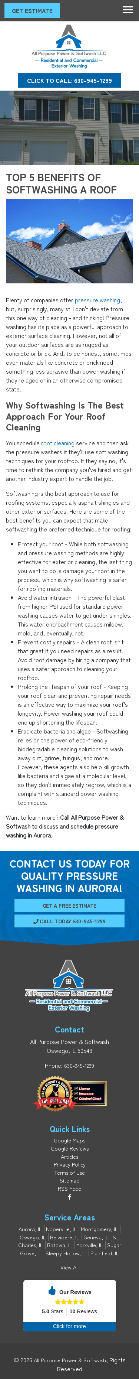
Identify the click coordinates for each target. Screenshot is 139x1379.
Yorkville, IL (89, 1245)
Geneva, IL (96, 1237)
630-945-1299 (79, 1065)
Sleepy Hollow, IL (66, 1253)
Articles (69, 1156)
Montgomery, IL (99, 1229)
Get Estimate (32, 10)
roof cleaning (58, 442)
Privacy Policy (70, 1164)
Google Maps (69, 1140)
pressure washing (97, 299)
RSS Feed (70, 1188)
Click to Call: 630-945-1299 (69, 80)
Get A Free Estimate (69, 909)
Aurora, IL (30, 1229)
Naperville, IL (61, 1229)
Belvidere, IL (64, 1237)
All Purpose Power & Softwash (70, 1360)
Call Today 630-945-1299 (69, 917)
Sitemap (70, 1180)
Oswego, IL (33, 1237)
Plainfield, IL (104, 1253)
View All (69, 1267)
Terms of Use (69, 1172)
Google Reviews (70, 1148)
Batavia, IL (59, 1245)
